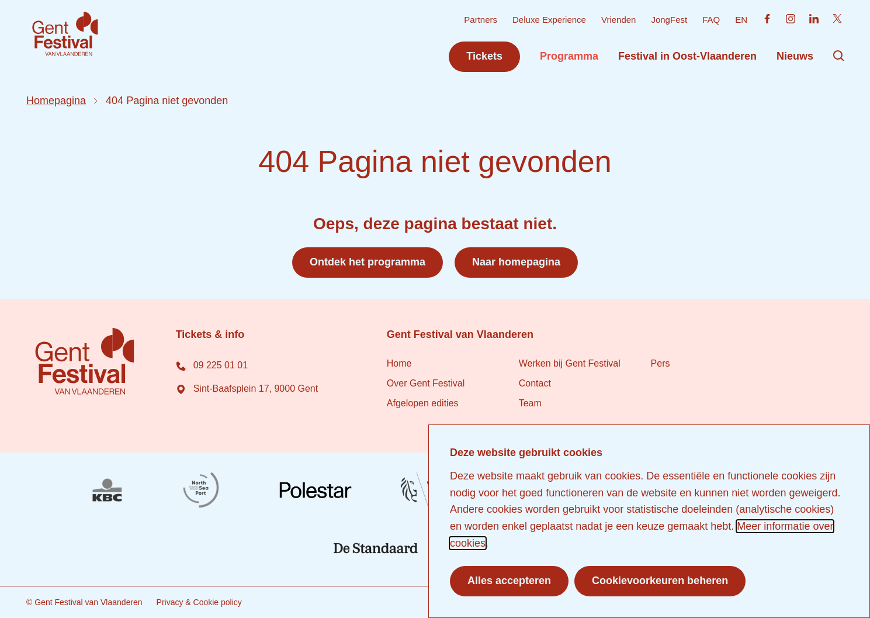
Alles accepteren (509, 580)
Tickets (484, 56)
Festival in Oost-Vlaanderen (687, 56)
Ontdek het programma (367, 262)
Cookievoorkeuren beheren (660, 580)
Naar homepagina (516, 262)
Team (529, 403)
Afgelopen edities (422, 403)
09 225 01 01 (211, 365)
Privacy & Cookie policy (198, 602)
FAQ (711, 20)
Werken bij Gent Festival (569, 363)
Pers (660, 363)
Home (398, 363)
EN (741, 20)
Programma (568, 56)
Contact (534, 383)
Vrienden (618, 20)
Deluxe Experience (549, 20)
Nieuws (795, 56)
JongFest (669, 20)
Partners (480, 20)
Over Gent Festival (425, 383)
